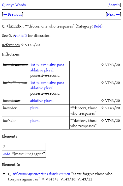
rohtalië (21, 35)
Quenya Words (14, 4)
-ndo (6, 153)
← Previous (12, 14)
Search (114, 4)
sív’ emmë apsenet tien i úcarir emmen (41, 173)
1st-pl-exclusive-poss (47, 64)
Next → (113, 14)
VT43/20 (112, 64)
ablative (36, 69)
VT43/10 (67, 178)
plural (48, 69)
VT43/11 (84, 178)
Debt (97, 26)
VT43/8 (52, 178)
